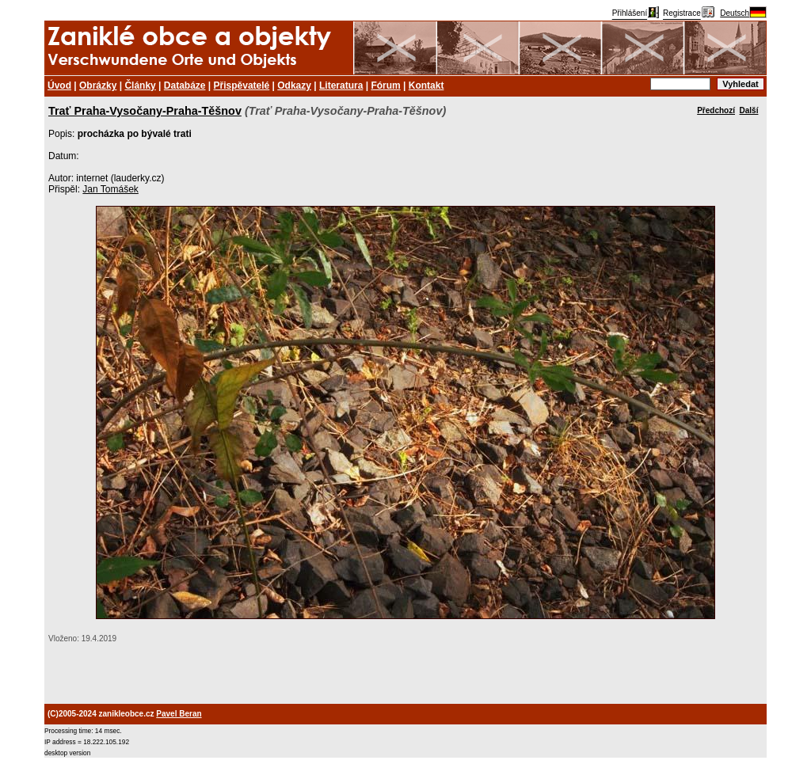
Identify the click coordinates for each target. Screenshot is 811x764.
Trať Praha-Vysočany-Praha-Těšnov (145, 111)
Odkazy (294, 85)
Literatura (341, 85)
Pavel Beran (178, 713)
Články (139, 85)
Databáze (185, 85)
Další (749, 110)
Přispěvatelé (242, 85)
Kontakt (426, 85)
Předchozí (716, 110)
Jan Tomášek (110, 189)
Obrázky (97, 85)
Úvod (59, 85)
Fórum (385, 85)
